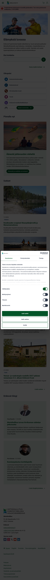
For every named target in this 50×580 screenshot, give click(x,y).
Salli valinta (25, 319)
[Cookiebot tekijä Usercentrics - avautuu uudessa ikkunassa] (40, 253)
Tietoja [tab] (41, 258)
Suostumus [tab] (9, 258)
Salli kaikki (25, 313)
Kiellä (25, 325)
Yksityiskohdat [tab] (25, 258)
